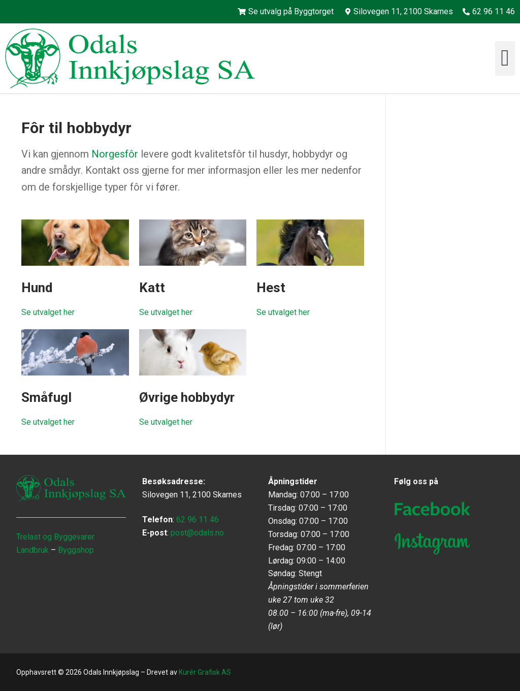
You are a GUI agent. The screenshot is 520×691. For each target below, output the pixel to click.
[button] (505, 58)
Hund (36, 287)
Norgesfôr (114, 154)
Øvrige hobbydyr (187, 397)
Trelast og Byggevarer (55, 537)
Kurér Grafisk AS (205, 672)
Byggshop (76, 550)
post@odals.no (197, 533)
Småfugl (46, 397)
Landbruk (32, 550)
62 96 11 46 (197, 519)
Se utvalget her (48, 312)
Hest (270, 287)
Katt (152, 287)
